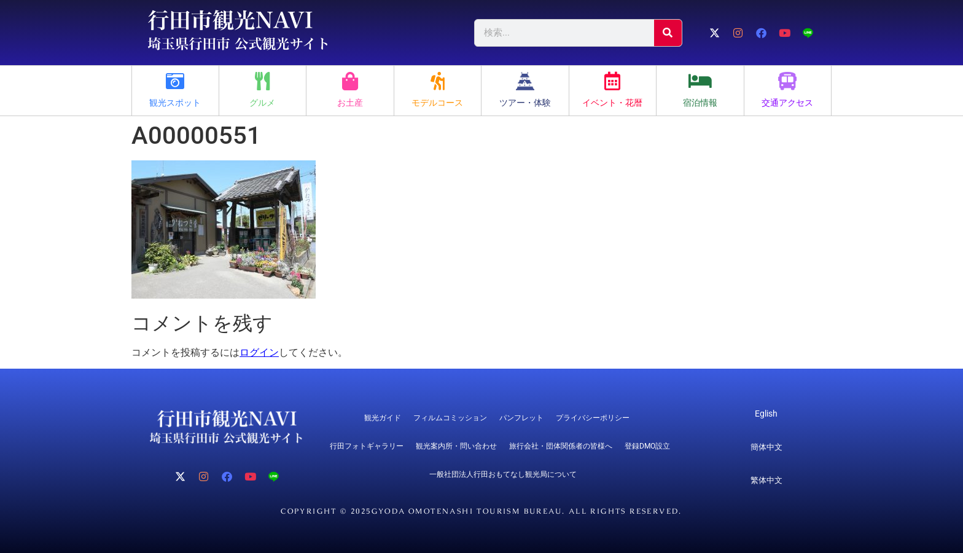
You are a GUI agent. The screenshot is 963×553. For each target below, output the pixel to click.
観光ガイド (382, 418)
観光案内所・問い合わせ (456, 446)
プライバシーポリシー (593, 418)
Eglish (766, 413)
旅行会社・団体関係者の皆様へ (560, 446)
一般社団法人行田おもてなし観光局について (503, 474)
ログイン (259, 352)
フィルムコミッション (450, 418)
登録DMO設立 (647, 446)
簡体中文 (766, 447)
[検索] (668, 33)
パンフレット (521, 418)
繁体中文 (766, 480)
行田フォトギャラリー (367, 446)
